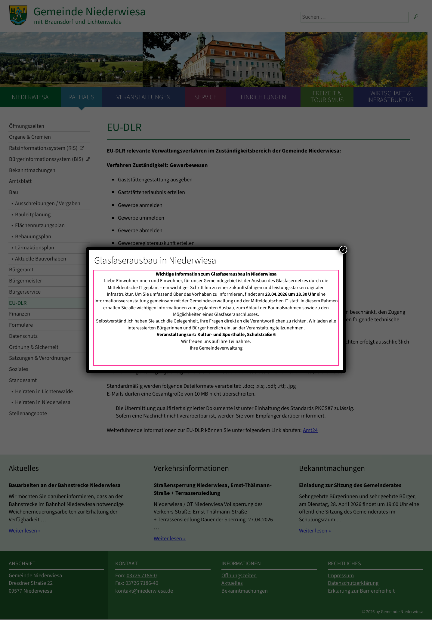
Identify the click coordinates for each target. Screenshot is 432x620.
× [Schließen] (343, 250)
